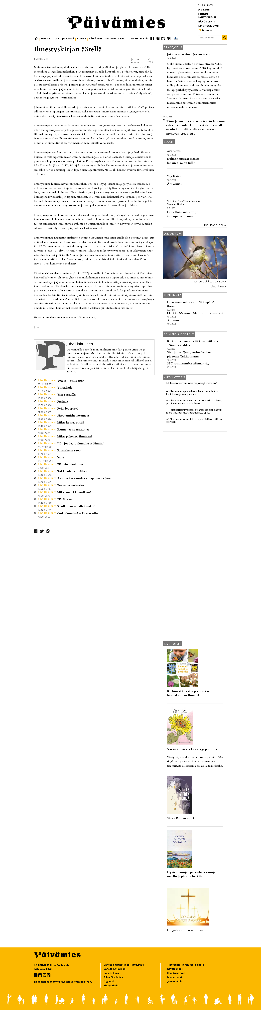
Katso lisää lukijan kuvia (210, 281)
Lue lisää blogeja (215, 225)
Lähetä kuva (218, 286)
